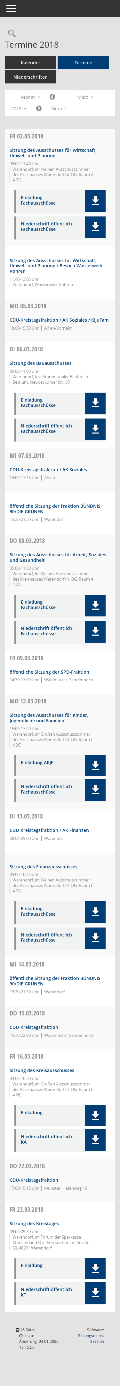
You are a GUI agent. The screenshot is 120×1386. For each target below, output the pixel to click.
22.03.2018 (27, 1166)
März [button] (85, 97)
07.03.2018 (27, 455)
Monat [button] (30, 97)
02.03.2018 (26, 136)
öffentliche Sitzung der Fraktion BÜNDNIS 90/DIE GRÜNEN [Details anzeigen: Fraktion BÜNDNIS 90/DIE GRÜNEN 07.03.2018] (55, 508)
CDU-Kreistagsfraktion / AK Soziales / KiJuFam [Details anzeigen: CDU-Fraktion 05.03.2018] (59, 320)
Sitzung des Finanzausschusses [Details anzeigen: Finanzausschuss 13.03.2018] (43, 867)
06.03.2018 (26, 349)
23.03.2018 (26, 1209)
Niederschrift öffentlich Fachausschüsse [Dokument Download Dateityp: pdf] (46, 226)
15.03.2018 (27, 1013)
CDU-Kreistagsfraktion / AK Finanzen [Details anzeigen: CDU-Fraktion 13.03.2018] (49, 830)
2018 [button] (19, 109)
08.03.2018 (27, 540)
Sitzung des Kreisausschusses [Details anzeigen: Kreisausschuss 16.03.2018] (42, 1070)
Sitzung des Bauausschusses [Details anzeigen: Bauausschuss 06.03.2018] (41, 363)
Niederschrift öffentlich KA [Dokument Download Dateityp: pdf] (46, 1139)
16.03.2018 (26, 1056)
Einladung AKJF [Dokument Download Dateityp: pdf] (37, 762)
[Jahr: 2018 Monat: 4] (38, 108)
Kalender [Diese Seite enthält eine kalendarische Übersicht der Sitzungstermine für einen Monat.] (30, 62)
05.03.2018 (28, 305)
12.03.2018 (28, 701)
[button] (95, 201)
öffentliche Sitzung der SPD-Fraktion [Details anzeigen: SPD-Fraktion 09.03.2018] (49, 672)
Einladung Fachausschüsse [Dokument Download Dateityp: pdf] (38, 200)
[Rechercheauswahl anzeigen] (10, 33)
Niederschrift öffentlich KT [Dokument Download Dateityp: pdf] (46, 1292)
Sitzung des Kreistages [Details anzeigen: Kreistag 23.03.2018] (34, 1223)
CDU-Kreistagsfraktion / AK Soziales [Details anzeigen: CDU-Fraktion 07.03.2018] (48, 469)
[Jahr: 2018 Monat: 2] (52, 97)
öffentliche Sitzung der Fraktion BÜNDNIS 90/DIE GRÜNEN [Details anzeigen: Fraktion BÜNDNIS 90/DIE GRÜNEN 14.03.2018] (55, 981)
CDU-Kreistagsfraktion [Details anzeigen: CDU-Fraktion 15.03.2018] (34, 1027)
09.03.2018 (26, 658)
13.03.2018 (26, 816)
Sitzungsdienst (91, 1338)
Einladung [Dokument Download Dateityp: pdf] (32, 1113)
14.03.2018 (27, 964)
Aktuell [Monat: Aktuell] (58, 109)
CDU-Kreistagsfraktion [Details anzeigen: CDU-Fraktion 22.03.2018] (34, 1180)
